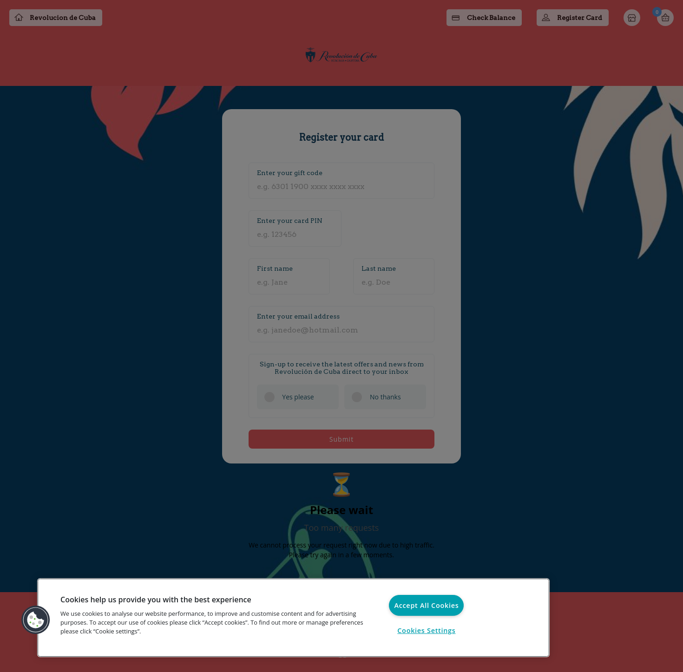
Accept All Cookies (426, 605)
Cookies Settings (426, 630)
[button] (36, 620)
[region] (293, 617)
